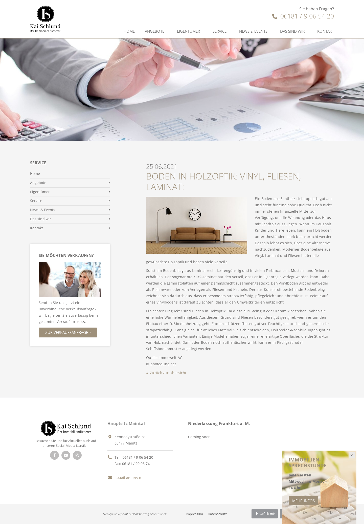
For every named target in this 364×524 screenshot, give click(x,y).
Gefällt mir (264, 513)
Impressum (194, 514)
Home (129, 31)
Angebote (154, 31)
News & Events (253, 31)
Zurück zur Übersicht (168, 372)
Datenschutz (217, 514)
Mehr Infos (303, 500)
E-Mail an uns (122, 477)
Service (219, 31)
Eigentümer (188, 31)
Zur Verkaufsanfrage (66, 332)
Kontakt (325, 31)
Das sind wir (292, 31)
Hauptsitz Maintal (126, 423)
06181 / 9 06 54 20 (303, 16)
